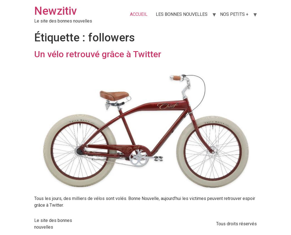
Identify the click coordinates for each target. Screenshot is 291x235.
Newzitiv (55, 11)
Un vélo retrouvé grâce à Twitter (97, 54)
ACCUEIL (138, 14)
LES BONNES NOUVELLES (182, 14)
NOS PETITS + (234, 14)
